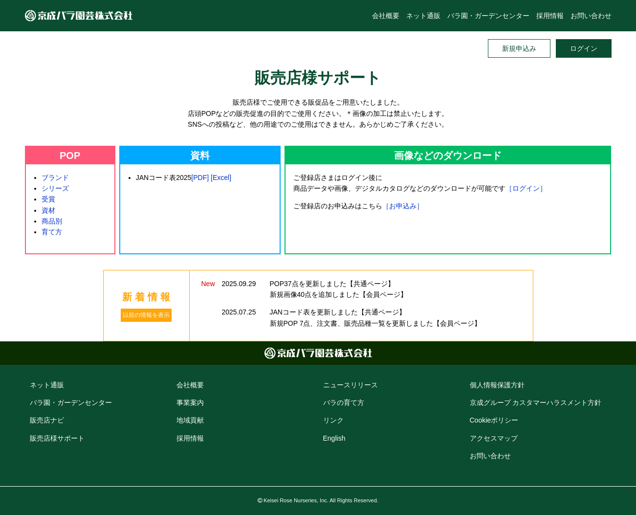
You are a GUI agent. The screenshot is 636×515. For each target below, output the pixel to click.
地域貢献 (190, 420)
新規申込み (519, 48)
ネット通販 (423, 16)
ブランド (55, 177)
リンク (333, 420)
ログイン (583, 48)
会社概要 (385, 16)
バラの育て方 (343, 402)
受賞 (48, 199)
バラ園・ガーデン (71, 402)
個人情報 (497, 385)
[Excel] (221, 177)
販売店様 (57, 438)
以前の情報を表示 (146, 315)
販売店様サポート (318, 78)
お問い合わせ (591, 16)
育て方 (52, 232)
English (334, 438)
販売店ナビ (47, 420)
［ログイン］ (526, 188)
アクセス (494, 438)
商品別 (52, 221)
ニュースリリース (350, 385)
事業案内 (190, 402)
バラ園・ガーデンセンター (488, 16)
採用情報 (550, 16)
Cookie (494, 420)
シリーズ (55, 188)
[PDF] (200, 177)
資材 (48, 210)
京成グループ (536, 402)
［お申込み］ (402, 206)
